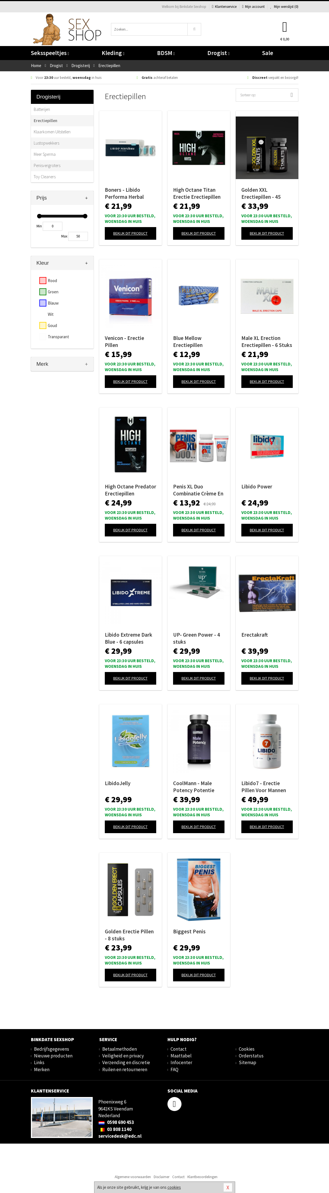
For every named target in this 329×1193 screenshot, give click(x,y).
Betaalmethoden (119, 1049)
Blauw (53, 303)
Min (39, 226)
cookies (174, 1187)
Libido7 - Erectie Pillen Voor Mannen (263, 787)
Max (64, 236)
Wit (51, 314)
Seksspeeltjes (50, 53)
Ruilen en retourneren (124, 1069)
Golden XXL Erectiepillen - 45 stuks (261, 193)
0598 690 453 (116, 1122)
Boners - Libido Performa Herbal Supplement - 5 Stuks (129, 193)
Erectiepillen (45, 120)
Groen (53, 291)
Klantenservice (224, 6)
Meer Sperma (45, 154)
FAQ (174, 1069)
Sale (267, 53)
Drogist (218, 53)
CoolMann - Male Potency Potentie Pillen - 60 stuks (193, 787)
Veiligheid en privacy (123, 1056)
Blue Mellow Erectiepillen (188, 341)
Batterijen (42, 109)
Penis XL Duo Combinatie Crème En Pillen (198, 490)
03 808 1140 (114, 1129)
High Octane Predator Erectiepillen (130, 490)
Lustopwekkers (46, 143)
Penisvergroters (47, 165)
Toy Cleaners (45, 176)
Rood (52, 280)
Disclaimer (161, 1176)
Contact (179, 1049)
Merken (41, 1069)
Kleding (113, 53)
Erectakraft (254, 634)
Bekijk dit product (130, 233)
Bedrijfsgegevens (51, 1049)
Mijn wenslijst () (284, 6)
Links (39, 1062)
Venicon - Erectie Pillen (124, 341)
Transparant (58, 336)
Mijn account (253, 6)
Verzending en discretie (126, 1062)
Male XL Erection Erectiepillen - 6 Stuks (266, 341)
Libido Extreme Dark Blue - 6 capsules (128, 638)
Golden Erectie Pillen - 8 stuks (129, 935)
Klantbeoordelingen (202, 1176)
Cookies (247, 1049)
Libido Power (256, 486)
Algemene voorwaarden (133, 1176)
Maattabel (181, 1056)
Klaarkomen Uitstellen (52, 131)
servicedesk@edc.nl (120, 1136)
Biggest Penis (189, 931)
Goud (52, 325)
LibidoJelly (117, 783)
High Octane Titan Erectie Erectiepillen (197, 193)
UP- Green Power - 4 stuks (196, 638)
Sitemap (247, 1062)
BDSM (166, 53)
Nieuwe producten (53, 1056)
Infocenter (181, 1062)
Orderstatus (251, 1056)
